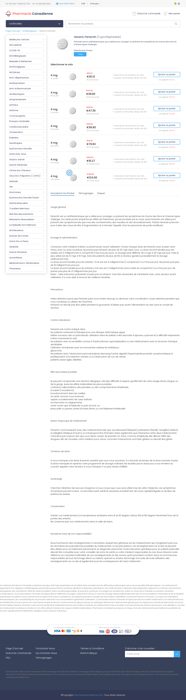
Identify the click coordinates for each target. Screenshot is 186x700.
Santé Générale (18, 164)
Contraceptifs (17, 115)
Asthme (13, 110)
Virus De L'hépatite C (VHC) (24, 175)
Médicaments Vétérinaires (24, 262)
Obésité (13, 246)
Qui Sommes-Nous (46, 653)
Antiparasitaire (17, 99)
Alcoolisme (15, 44)
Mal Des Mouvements (21, 213)
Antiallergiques (30, 31)
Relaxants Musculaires (21, 219)
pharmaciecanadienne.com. (88, 695)
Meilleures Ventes (19, 39)
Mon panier (171, 13)
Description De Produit (62, 193)
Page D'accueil (14, 648)
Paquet (101, 193)
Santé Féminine (18, 252)
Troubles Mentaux (19, 208)
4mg (80, 54)
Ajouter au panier (167, 74)
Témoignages (85, 193)
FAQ (8, 657)
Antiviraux (14, 72)
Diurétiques (15, 143)
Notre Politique (88, 653)
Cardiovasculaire (18, 126)
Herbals (13, 181)
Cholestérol (16, 132)
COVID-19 (14, 50)
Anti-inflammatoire (20, 88)
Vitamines (15, 268)
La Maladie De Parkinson (22, 224)
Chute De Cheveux (20, 170)
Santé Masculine (18, 203)
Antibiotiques (16, 94)
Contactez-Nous (45, 648)
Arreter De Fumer (18, 235)
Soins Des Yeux (17, 153)
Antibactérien (17, 83)
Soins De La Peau (18, 241)
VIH (11, 186)
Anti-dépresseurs (19, 77)
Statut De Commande (146, 13)
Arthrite (13, 104)
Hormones (15, 192)
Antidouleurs (16, 230)
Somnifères (15, 257)
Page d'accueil (13, 31)
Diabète (13, 137)
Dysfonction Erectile (20, 148)
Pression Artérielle (19, 121)
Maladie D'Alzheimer (20, 61)
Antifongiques (17, 66)
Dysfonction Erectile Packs (24, 197)
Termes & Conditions (92, 648)
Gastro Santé (17, 159)
